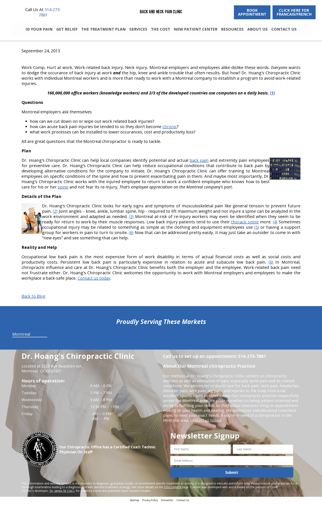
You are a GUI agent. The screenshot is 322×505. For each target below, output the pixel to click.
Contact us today (94, 280)
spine (63, 189)
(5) (256, 229)
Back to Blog (33, 298)
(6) (131, 234)
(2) (55, 213)
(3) (131, 218)
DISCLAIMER (172, 489)
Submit (231, 474)
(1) (272, 95)
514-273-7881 (50, 12)
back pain (199, 162)
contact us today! (205, 422)
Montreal (21, 336)
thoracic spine (245, 223)
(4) (275, 223)
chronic (169, 128)
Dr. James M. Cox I (61, 493)
